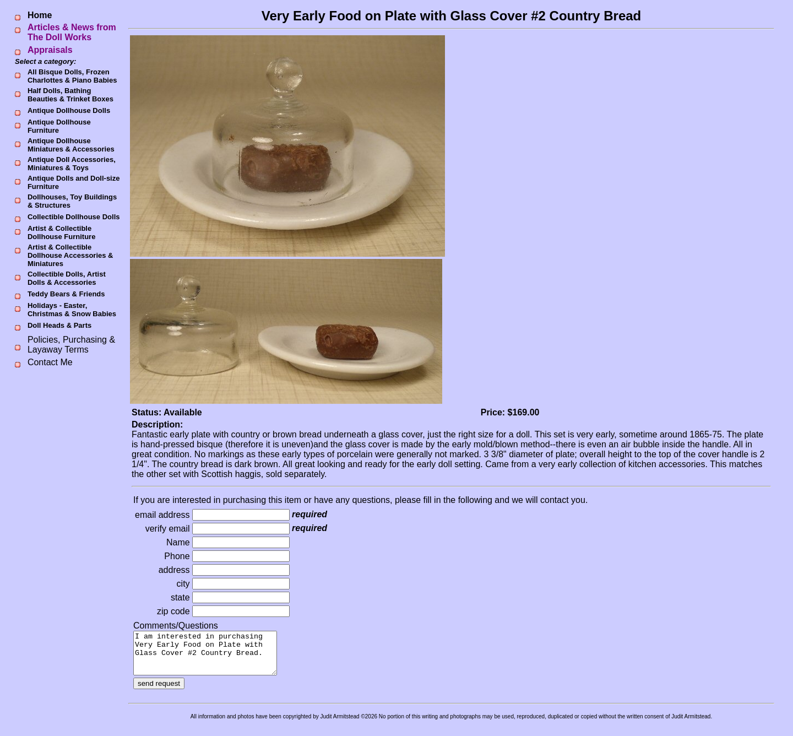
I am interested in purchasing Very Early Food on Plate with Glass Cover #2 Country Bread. (213, 657)
